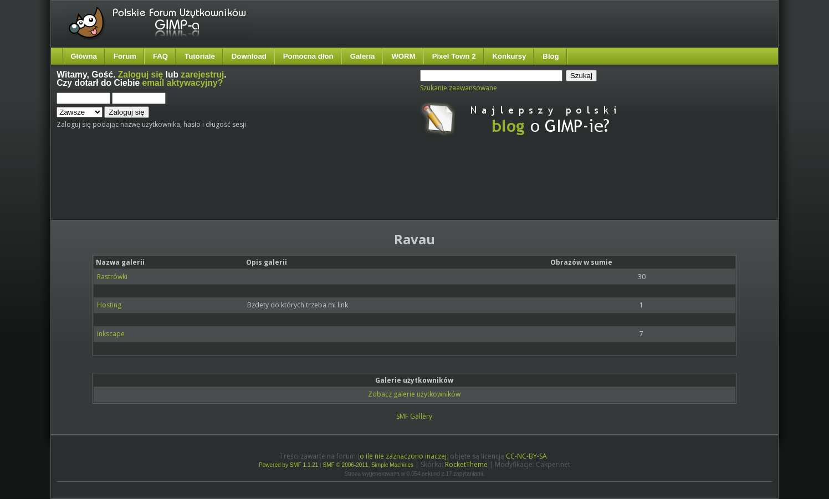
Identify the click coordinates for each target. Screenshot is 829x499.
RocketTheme (466, 464)
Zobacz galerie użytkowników (414, 394)
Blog (551, 56)
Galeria (362, 56)
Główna (83, 56)
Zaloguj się (140, 74)
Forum (125, 56)
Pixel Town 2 (454, 56)
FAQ (160, 56)
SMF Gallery (414, 416)
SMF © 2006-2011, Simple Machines (368, 465)
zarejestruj (202, 74)
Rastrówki (112, 276)
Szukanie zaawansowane (458, 87)
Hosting (109, 305)
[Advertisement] (264, 187)
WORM (403, 56)
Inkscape (111, 333)
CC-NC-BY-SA (526, 456)
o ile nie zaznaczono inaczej (403, 456)
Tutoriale (200, 56)
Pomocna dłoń (308, 56)
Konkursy (509, 56)
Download (249, 56)
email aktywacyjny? (182, 83)
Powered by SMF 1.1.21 (288, 465)
